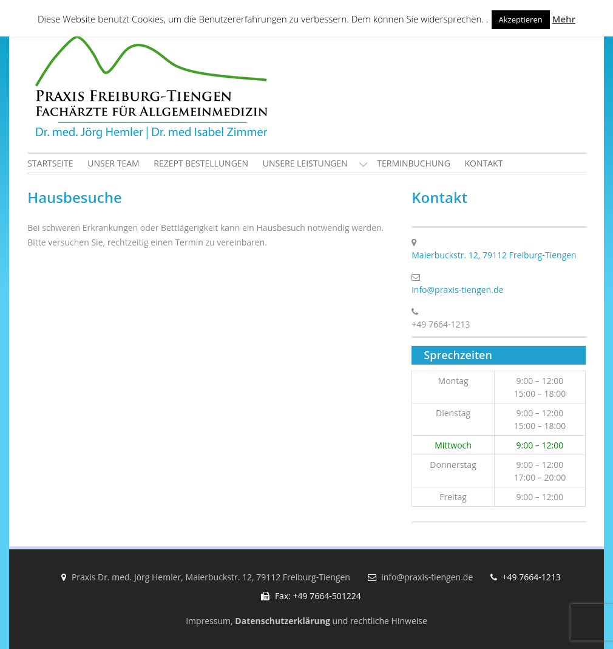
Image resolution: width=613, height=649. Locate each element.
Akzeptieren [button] (521, 19)
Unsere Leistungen (305, 163)
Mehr (563, 19)
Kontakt (483, 163)
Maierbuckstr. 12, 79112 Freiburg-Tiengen (493, 255)
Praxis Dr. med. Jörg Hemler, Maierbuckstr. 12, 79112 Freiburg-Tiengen (211, 577)
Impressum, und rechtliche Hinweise (306, 621)
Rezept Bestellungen (201, 163)
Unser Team (113, 163)
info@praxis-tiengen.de (457, 289)
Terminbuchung (413, 163)
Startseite (50, 163)
